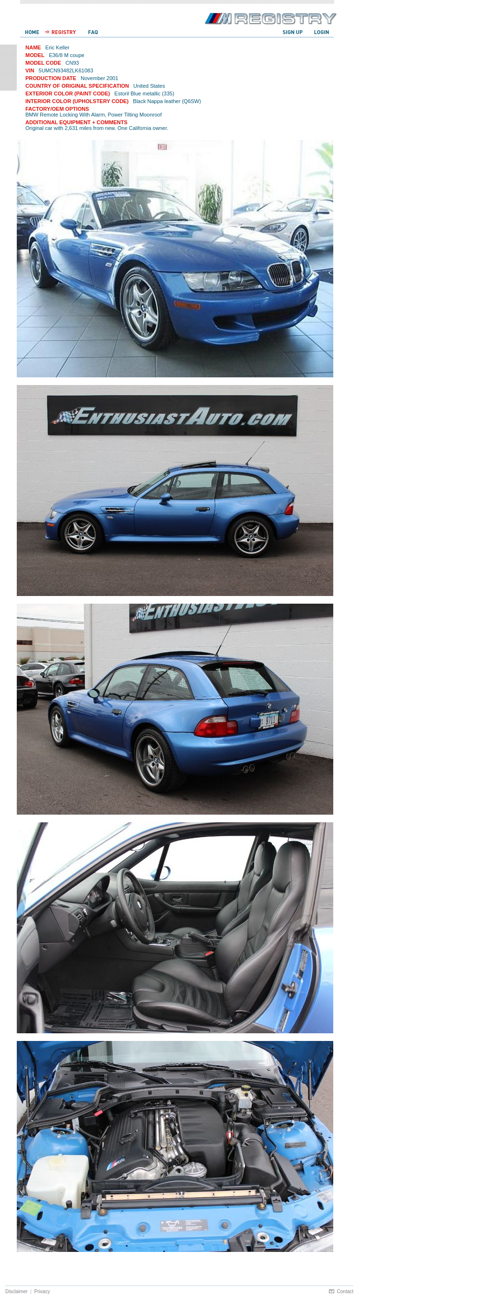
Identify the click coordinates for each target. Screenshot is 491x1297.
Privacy (42, 1291)
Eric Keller (58, 47)
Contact (345, 1291)
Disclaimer (16, 1291)
